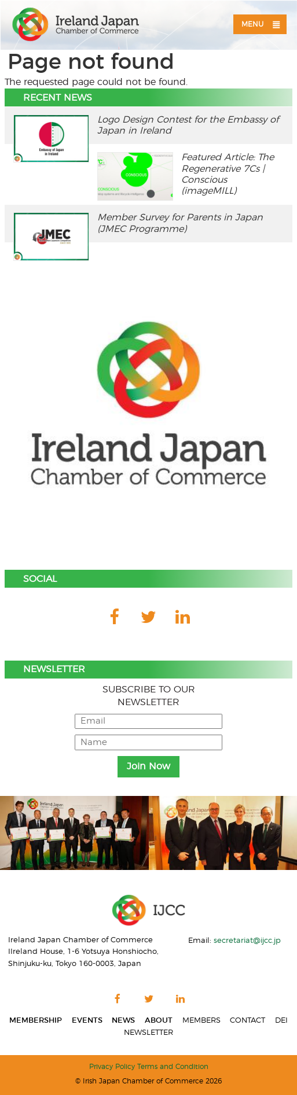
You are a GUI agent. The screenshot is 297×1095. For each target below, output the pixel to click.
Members (201, 1020)
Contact (247, 1020)
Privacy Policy (112, 1067)
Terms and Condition (172, 1067)
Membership (35, 1020)
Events (87, 1020)
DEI (281, 1020)
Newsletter (148, 1033)
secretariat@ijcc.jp (247, 941)
